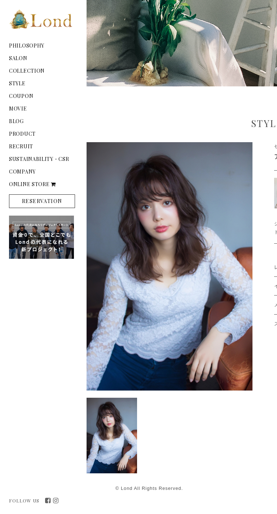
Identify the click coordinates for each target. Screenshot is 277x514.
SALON (18, 58)
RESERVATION (42, 201)
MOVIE (18, 108)
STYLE (17, 83)
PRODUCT (22, 133)
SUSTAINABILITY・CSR (39, 158)
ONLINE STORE (32, 184)
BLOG (16, 121)
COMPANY (22, 171)
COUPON (21, 96)
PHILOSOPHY (26, 45)
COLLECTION (27, 70)
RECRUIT (21, 146)
